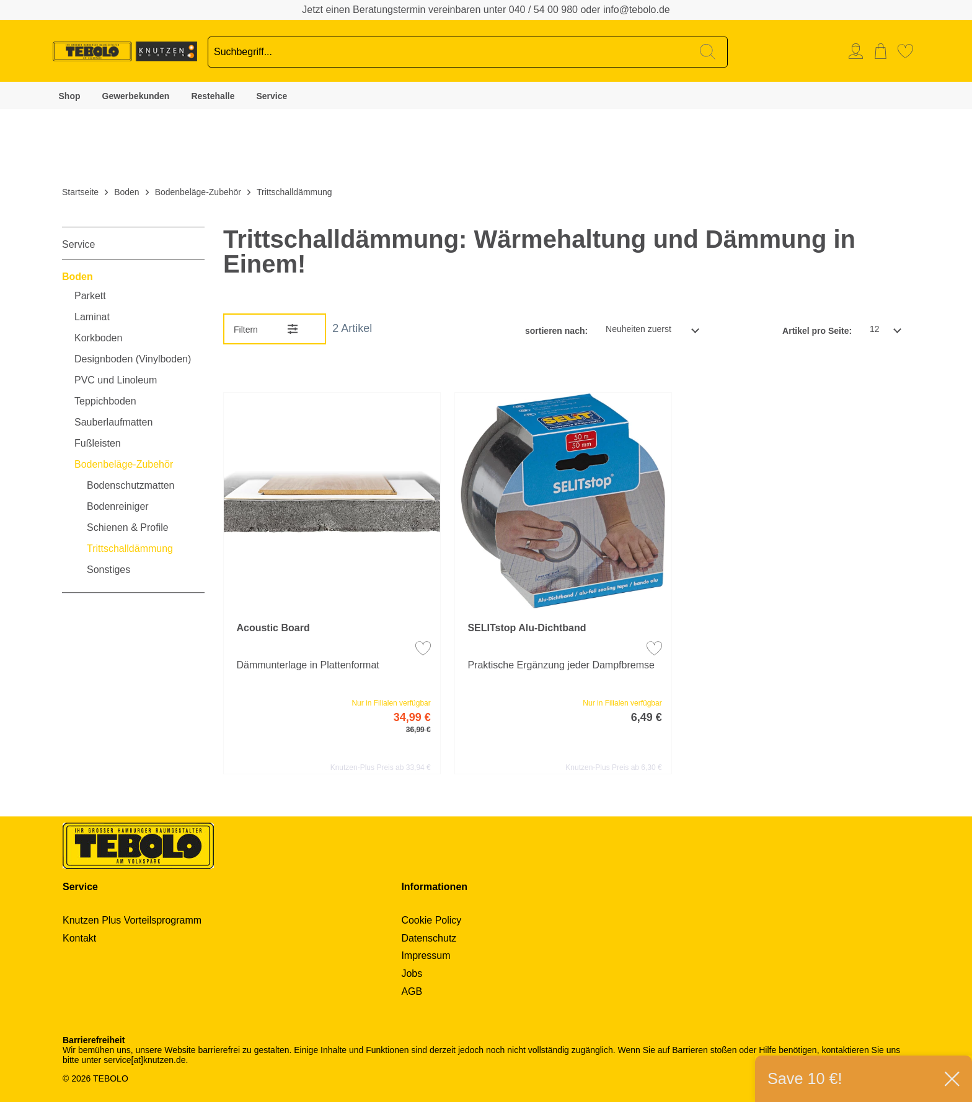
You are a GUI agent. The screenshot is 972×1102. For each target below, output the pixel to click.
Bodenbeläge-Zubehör (123, 465)
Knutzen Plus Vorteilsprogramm (132, 920)
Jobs (411, 973)
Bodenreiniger (118, 507)
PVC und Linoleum (115, 380)
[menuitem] (859, 51)
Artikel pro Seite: (817, 331)
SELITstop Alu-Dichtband (526, 628)
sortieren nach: (556, 331)
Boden (77, 276)
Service (271, 96)
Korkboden (98, 338)
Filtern (246, 330)
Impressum (425, 955)
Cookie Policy (431, 920)
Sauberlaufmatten (113, 422)
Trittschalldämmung (130, 549)
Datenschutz (428, 938)
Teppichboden (105, 401)
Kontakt (79, 938)
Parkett (90, 296)
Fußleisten (97, 443)
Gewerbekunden (136, 96)
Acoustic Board (272, 628)
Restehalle (212, 96)
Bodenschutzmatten (130, 486)
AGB (411, 991)
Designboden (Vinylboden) (132, 359)
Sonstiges (108, 570)
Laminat (92, 317)
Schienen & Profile (128, 528)
